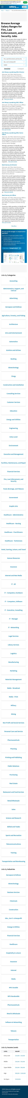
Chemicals (13, 901)
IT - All (13, 584)
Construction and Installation (13, 385)
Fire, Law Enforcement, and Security (13, 480)
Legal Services (13, 636)
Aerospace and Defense (13, 307)
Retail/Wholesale (13, 801)
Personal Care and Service (13, 731)
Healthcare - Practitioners (13, 532)
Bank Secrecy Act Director (9, 165)
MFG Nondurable (13, 996)
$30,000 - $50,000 (20, 1061)
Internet (13, 970)
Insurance (13, 567)
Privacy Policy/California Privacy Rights (10, 1091)
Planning (13, 749)
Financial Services (13, 471)
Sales (13, 809)
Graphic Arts (13, 506)
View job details (8, 99)
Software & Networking (13, 1022)
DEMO (24, 7)
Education (13, 411)
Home (2, 10)
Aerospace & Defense (13, 875)
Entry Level (13, 437)
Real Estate (13, 783)
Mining (13, 714)
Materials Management (13, 679)
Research (7, 10)
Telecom (13, 1031)
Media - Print (13, 697)
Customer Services (13, 402)
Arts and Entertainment (13, 333)
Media (13, 979)
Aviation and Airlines (13, 350)
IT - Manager (13, 619)
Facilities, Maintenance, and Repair (13, 463)
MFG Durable (13, 987)
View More (14, 226)
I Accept (25, 2)
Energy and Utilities (13, 419)
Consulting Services (13, 393)
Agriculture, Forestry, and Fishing (13, 315)
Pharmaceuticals (13, 740)
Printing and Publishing (13, 757)
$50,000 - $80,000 (20, 1067)
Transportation (13, 1039)
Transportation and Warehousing (13, 861)
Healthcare (13, 944)
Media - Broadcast (13, 688)
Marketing (13, 671)
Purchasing (13, 775)
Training (13, 853)
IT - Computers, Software (13, 601)
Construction (13, 910)
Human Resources (13, 558)
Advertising (13, 298)
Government (13, 497)
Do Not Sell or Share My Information (10, 1094)
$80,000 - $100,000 (20, 1073)
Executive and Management (13, 454)
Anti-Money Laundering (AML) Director (13, 72)
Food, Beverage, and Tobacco (13, 489)
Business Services (13, 892)
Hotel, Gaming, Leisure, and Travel (13, 549)
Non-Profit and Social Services (13, 723)
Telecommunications (13, 844)
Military (13, 705)
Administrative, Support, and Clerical (13, 290)
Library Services (13, 645)
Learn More (15, 3)
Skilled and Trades (13, 827)
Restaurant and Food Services (13, 792)
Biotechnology (13, 367)
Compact (21, 69)
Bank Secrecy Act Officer (9, 195)
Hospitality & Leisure (13, 953)
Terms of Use (5, 1092)
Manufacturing (13, 662)
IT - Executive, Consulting (13, 610)
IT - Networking (13, 627)
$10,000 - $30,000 (20, 1055)
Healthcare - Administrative (13, 515)
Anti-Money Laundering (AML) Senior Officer (12, 133)
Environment (13, 445)
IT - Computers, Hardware (13, 593)
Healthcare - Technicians (13, 541)
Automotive (13, 341)
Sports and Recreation (13, 835)
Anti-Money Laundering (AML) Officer (12, 102)
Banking (13, 359)
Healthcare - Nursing (13, 523)
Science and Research (13, 818)
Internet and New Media (13, 575)
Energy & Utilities (13, 927)
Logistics (13, 653)
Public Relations (13, 766)
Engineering (13, 428)
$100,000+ (18, 1079)
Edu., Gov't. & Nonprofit (13, 918)
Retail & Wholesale (13, 1013)
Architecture (13, 324)
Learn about (11, 248)
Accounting (13, 281)
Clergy (13, 376)
